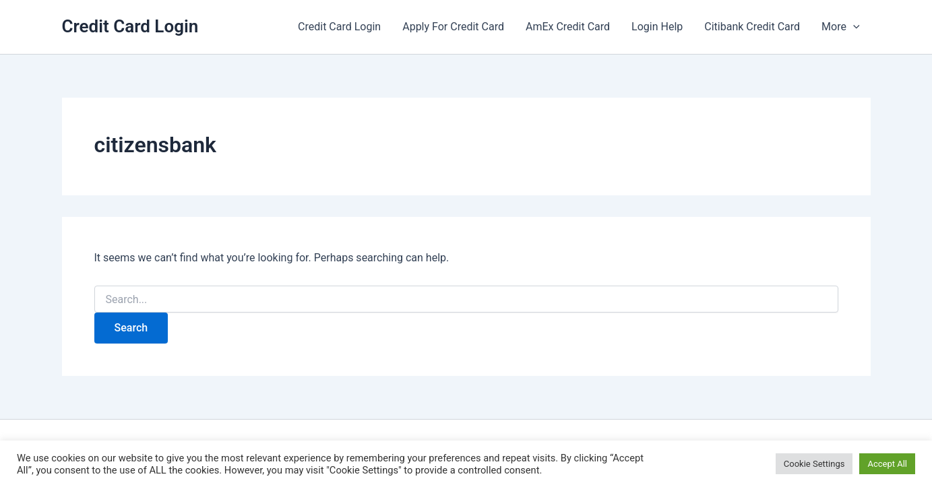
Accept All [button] (887, 464)
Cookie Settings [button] (814, 464)
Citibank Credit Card (752, 26)
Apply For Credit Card (453, 26)
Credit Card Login (130, 26)
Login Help (657, 26)
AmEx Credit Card (568, 26)
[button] (853, 27)
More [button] (840, 27)
